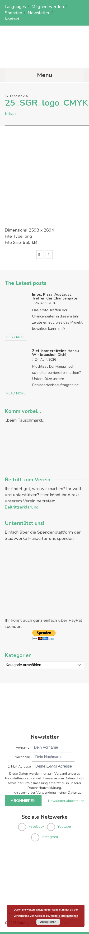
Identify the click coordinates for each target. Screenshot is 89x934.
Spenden (13, 13)
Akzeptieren (48, 922)
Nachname (23, 757)
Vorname (22, 747)
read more (15, 337)
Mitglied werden (48, 6)
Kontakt (12, 19)
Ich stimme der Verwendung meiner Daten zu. (48, 792)
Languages (15, 6)
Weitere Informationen (64, 915)
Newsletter (39, 13)
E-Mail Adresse (19, 766)
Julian (10, 113)
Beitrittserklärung (22, 507)
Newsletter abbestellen (66, 801)
